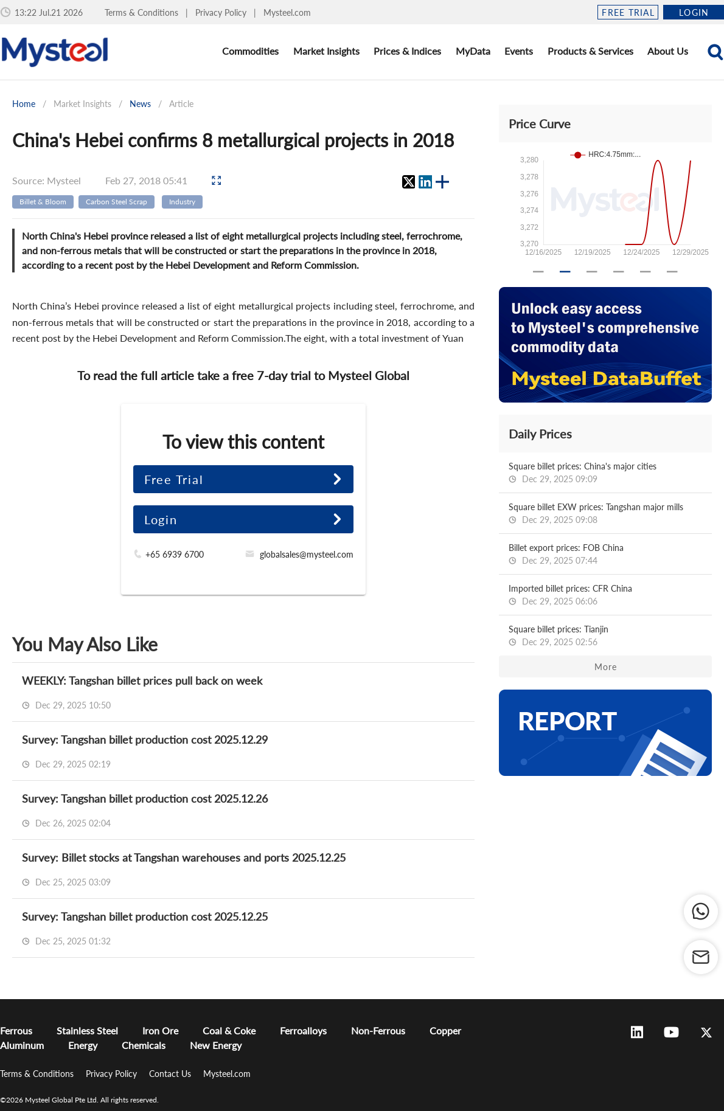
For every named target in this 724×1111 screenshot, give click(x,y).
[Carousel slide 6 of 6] (672, 271)
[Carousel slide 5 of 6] (645, 271)
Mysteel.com (287, 12)
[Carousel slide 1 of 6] (538, 271)
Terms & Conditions (143, 12)
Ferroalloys (303, 1030)
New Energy (216, 1045)
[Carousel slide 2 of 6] (565, 271)
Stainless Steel (87, 1030)
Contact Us (171, 1073)
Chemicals (143, 1045)
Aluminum (22, 1045)
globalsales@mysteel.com (306, 554)
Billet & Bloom (42, 201)
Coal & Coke (229, 1030)
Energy (82, 1045)
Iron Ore (160, 1030)
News (140, 104)
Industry (182, 201)
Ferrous (16, 1030)
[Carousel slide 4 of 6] (618, 271)
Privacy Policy (222, 12)
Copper (445, 1030)
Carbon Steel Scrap (116, 201)
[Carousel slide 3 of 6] (591, 271)
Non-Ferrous (378, 1030)
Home (23, 104)
